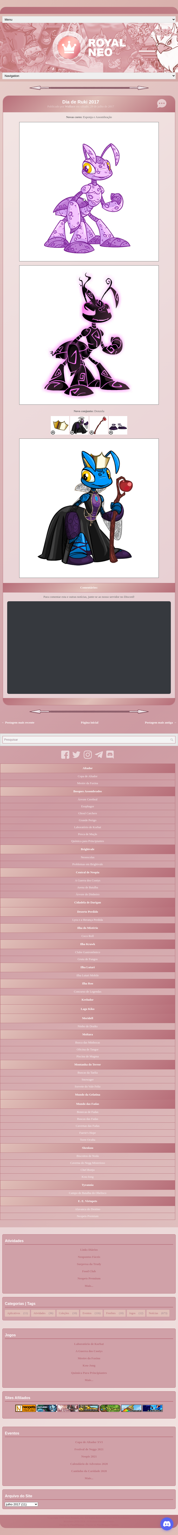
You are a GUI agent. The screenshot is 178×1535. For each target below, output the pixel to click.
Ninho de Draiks (88, 1026)
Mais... (89, 1286)
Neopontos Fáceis (89, 1257)
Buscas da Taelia (88, 1072)
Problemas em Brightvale (87, 864)
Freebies (111, 1313)
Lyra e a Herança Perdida (87, 919)
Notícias (153, 1313)
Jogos (132, 1313)
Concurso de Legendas (87, 991)
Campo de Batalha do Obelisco (87, 1193)
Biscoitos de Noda (87, 1156)
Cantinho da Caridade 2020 (89, 1471)
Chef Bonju (88, 1170)
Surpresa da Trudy (89, 1264)
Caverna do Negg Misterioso (87, 1163)
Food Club (89, 1271)
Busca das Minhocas (87, 1042)
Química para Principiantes (87, 841)
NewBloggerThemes (108, 1524)
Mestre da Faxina (87, 783)
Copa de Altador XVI (89, 1442)
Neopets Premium (88, 1216)
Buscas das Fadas (87, 1119)
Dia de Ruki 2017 (80, 101)
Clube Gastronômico (87, 952)
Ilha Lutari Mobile (87, 975)
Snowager (88, 1079)
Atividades (39, 1313)
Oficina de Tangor (88, 1049)
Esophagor (87, 806)
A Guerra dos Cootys (87, 880)
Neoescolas (87, 857)
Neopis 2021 (89, 1456)
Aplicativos (13, 1313)
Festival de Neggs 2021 (88, 1449)
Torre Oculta (87, 1139)
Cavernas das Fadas (88, 1126)
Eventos (87, 1313)
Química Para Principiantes (89, 1373)
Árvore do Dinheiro (88, 894)
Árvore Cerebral (88, 799)
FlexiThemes (77, 1524)
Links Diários (89, 1249)
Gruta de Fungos (88, 959)
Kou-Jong (87, 1176)
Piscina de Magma (87, 1056)
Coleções (64, 1313)
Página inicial (89, 722)
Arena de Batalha (87, 887)
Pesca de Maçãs (87, 834)
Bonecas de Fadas (87, 1112)
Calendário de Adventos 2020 (89, 1464)
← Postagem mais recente (17, 722)
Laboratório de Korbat (87, 827)
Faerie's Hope (87, 1132)
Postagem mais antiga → (161, 722)
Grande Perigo (87, 820)
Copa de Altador (87, 776)
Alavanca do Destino (87, 1209)
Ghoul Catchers (87, 813)
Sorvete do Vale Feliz (87, 1086)
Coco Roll (87, 936)
